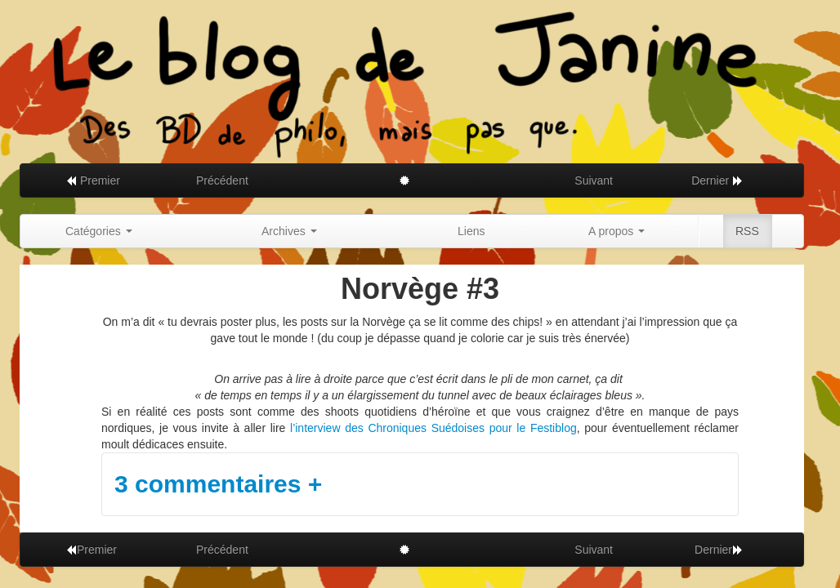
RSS (747, 231)
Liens (471, 231)
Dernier (717, 180)
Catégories (98, 231)
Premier (92, 180)
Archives (289, 231)
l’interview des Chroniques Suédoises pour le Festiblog (433, 427)
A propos (616, 231)
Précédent (222, 180)
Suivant (593, 180)
